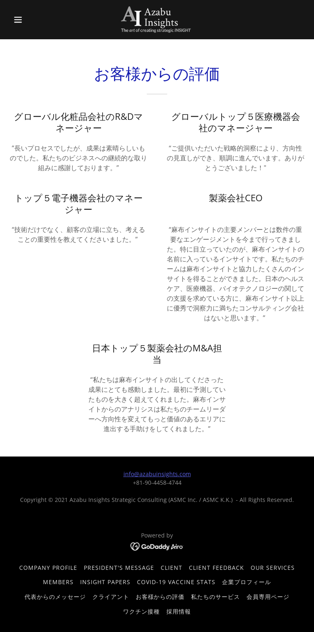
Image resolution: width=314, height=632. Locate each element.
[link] (157, 19)
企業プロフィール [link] (246, 582)
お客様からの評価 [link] (160, 597)
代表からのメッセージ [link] (55, 597)
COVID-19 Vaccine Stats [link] (176, 582)
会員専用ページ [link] (268, 597)
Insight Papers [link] (105, 582)
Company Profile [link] (48, 567)
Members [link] (58, 582)
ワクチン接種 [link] (141, 611)
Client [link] (171, 567)
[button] (32, 19)
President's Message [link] (119, 567)
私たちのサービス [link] (215, 597)
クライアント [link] (110, 597)
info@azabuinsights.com (157, 474)
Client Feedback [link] (216, 567)
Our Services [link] (273, 567)
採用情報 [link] (178, 611)
